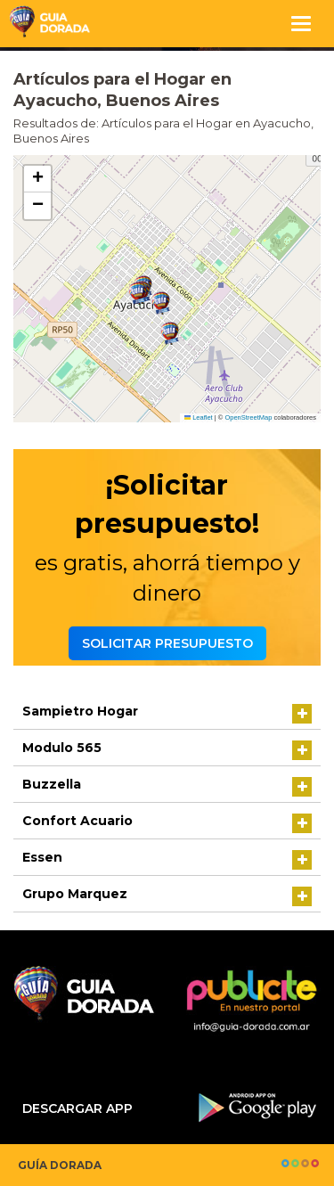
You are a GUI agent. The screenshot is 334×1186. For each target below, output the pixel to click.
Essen (42, 857)
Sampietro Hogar (80, 711)
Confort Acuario (77, 821)
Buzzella (51, 784)
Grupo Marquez (74, 894)
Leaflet (198, 417)
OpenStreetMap (248, 417)
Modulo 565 (62, 748)
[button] (161, 303)
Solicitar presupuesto (167, 643)
